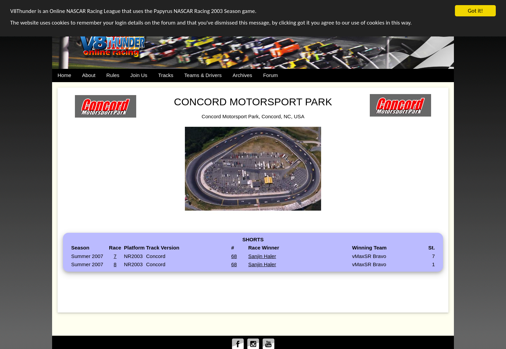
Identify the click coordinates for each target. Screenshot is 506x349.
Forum (270, 75)
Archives (242, 75)
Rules (112, 75)
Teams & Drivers (203, 75)
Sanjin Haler (262, 256)
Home (64, 75)
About (88, 75)
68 (234, 256)
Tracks (165, 75)
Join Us (138, 75)
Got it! (475, 10)
